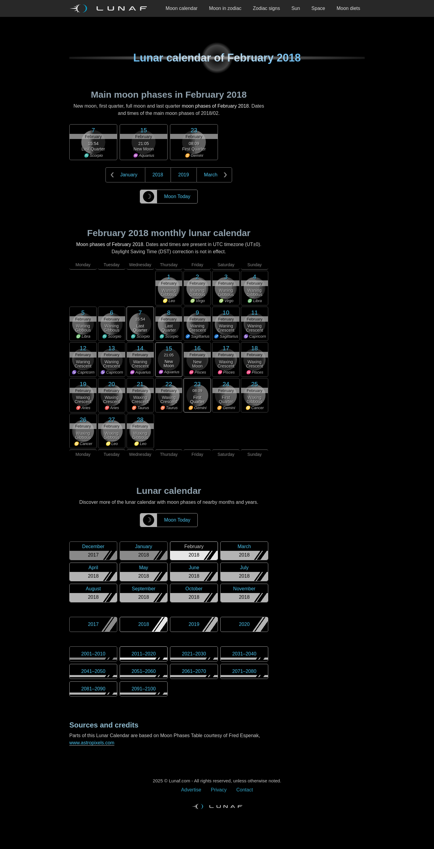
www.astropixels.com (91, 742)
